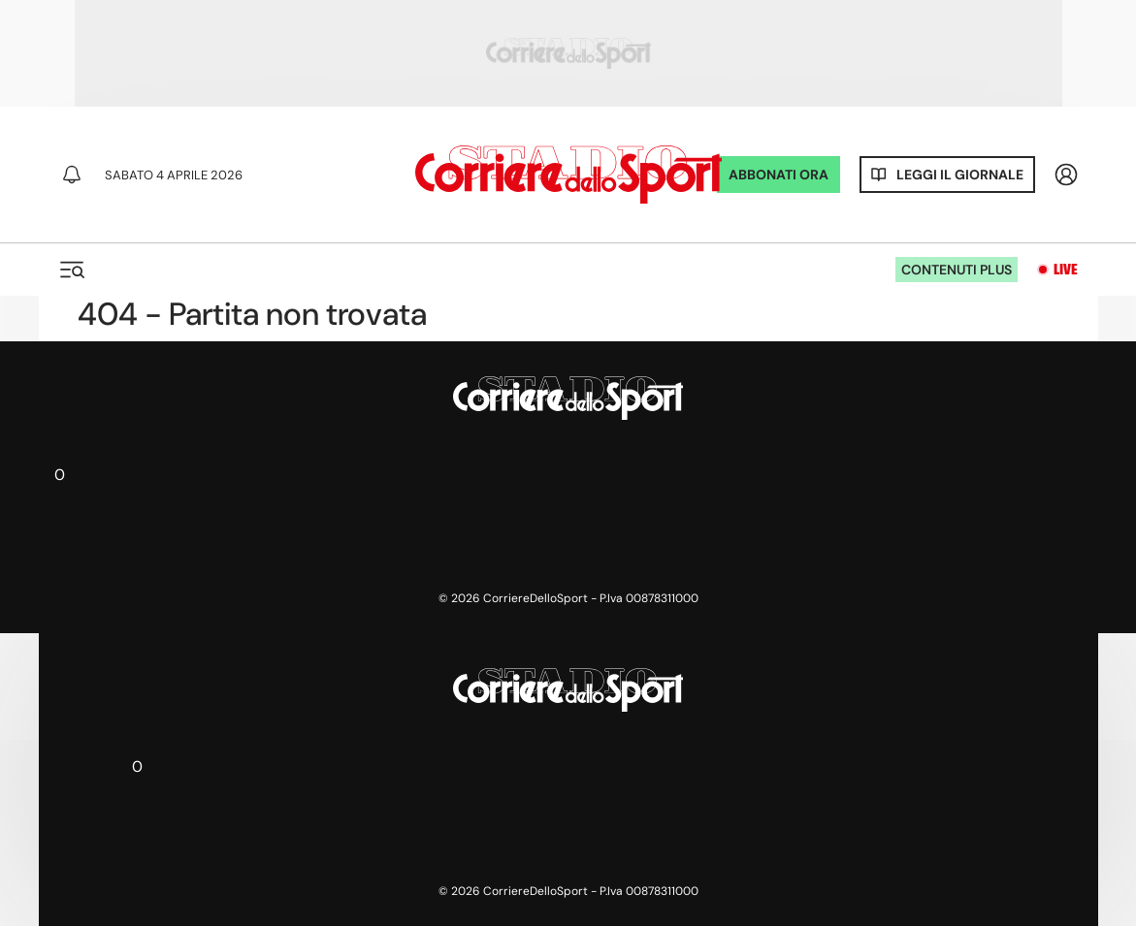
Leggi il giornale (959, 174)
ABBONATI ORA (778, 174)
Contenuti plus (956, 269)
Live (1066, 269)
